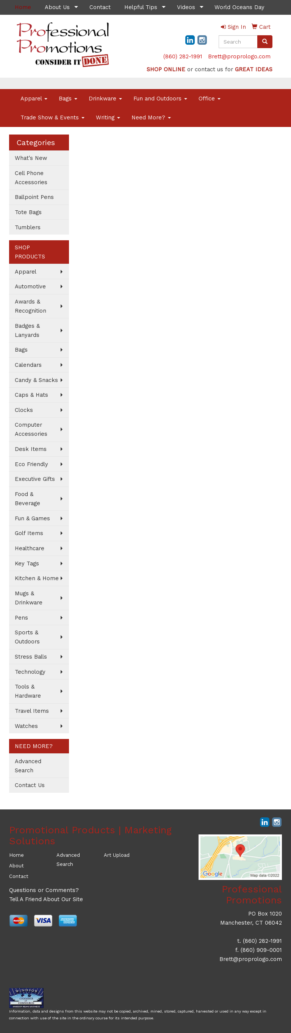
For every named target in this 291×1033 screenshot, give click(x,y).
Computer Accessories (31, 429)
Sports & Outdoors (27, 637)
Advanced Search (28, 766)
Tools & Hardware (28, 691)
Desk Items (31, 449)
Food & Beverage (27, 499)
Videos (186, 7)
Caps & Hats (31, 394)
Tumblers (28, 227)
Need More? (151, 117)
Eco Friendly (31, 464)
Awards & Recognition (30, 306)
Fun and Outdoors (160, 98)
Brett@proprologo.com (239, 56)
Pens (21, 617)
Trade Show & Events (52, 117)
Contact (100, 7)
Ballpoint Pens (34, 197)
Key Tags (27, 563)
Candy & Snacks (36, 380)
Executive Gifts (35, 479)
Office (210, 98)
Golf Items (29, 533)
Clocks (24, 410)
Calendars (28, 365)
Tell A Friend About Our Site (46, 899)
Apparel (33, 98)
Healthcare (29, 548)
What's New (31, 158)
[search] (264, 41)
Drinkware (105, 98)
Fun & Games (32, 518)
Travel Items (32, 710)
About (16, 866)
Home (16, 855)
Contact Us (30, 785)
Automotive (30, 286)
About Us (57, 7)
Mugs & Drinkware (28, 598)
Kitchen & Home (37, 578)
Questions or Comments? (44, 890)
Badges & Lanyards (27, 330)
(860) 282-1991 (182, 56)
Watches (26, 726)
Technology (30, 671)
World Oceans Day (239, 7)
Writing (108, 117)
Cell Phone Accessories (31, 178)
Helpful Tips (140, 7)
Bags (68, 98)
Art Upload (117, 855)
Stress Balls (31, 656)
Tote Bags (28, 212)
